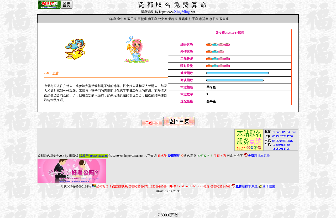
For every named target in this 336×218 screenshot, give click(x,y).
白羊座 (111, 19)
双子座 (132, 19)
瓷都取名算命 (47, 156)
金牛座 (122, 19)
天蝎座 (183, 19)
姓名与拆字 (235, 156)
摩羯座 (203, 19)
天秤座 (173, 19)
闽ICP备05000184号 (77, 186)
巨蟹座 (142, 19)
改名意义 (188, 156)
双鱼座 (224, 19)
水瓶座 (214, 19)
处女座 (162, 19)
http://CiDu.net (133, 156)
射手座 (193, 19)
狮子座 (152, 19)
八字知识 (150, 156)
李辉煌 (73, 156)
